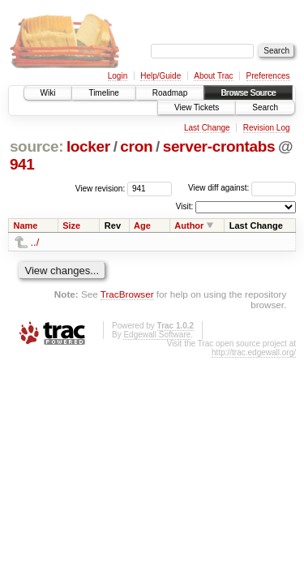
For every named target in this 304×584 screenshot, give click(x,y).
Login (117, 75)
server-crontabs (219, 146)
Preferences (268, 75)
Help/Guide (160, 75)
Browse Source (248, 92)
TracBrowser (127, 294)
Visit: (185, 206)
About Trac (213, 75)
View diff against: (242, 187)
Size (71, 225)
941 (22, 164)
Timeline (103, 92)
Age (142, 225)
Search (265, 107)
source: (36, 146)
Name (26, 225)
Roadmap (169, 92)
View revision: (100, 187)
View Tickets (196, 107)
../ (35, 242)
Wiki (48, 92)
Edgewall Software (157, 334)
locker (88, 146)
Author (188, 225)
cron (136, 146)
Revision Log (266, 127)
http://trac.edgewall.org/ (254, 352)
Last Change (207, 127)
